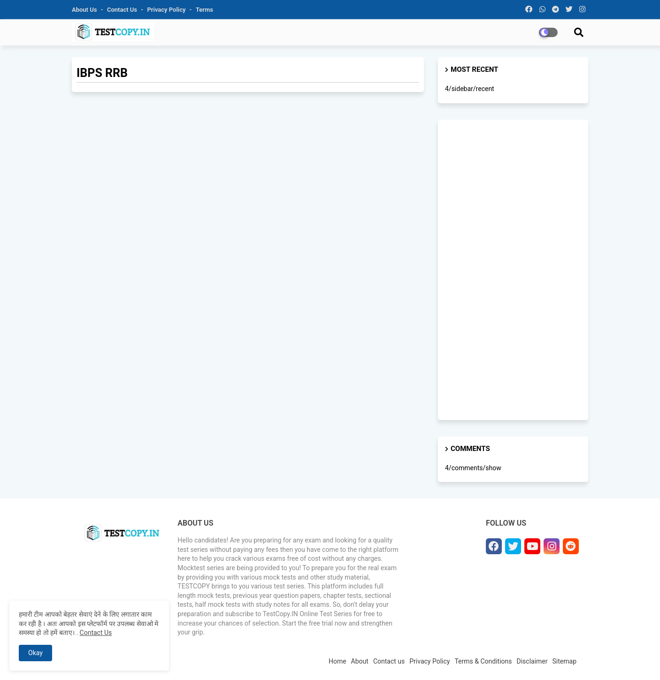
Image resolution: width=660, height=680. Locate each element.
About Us (85, 9)
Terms (204, 9)
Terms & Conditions (483, 661)
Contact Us (96, 632)
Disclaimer (532, 661)
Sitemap (564, 661)
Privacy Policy (167, 9)
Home (337, 661)
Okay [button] (35, 653)
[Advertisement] (513, 270)
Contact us (122, 9)
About (359, 661)
